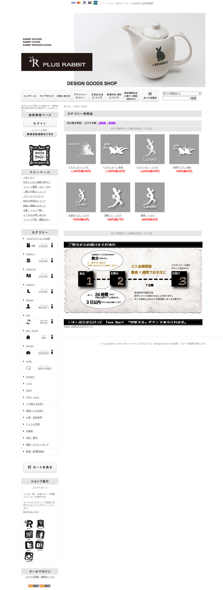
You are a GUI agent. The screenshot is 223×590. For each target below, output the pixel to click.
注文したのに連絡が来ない (37, 182)
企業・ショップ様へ (33, 210)
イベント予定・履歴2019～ (37, 219)
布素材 (29, 431)
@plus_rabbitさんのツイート (78, 326)
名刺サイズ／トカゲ (79, 215)
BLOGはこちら (31, 511)
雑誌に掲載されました (34, 205)
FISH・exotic (32, 397)
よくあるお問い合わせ (34, 215)
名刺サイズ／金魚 (182, 167)
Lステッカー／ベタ (79, 167)
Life (39, 320)
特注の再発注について (34, 201)
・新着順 (110, 123)
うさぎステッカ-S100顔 (39, 243)
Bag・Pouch (39, 335)
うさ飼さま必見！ (35, 404)
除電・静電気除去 (35, 451)
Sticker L (39, 289)
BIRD (29, 390)
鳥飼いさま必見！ (35, 411)
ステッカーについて (33, 196)
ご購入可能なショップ (34, 191)
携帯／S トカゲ (113, 215)
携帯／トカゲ (147, 215)
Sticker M (39, 274)
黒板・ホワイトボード (37, 444)
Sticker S (39, 258)
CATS (29, 383)
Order (39, 366)
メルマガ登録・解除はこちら (40, 577)
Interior (39, 350)
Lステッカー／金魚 (113, 167)
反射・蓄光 (31, 438)
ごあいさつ (29, 177)
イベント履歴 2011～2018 (36, 187)
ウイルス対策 (33, 424)
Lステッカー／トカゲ (147, 167)
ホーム (67, 106)
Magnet (39, 304)
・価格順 (101, 123)
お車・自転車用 (34, 417)
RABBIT (30, 377)
